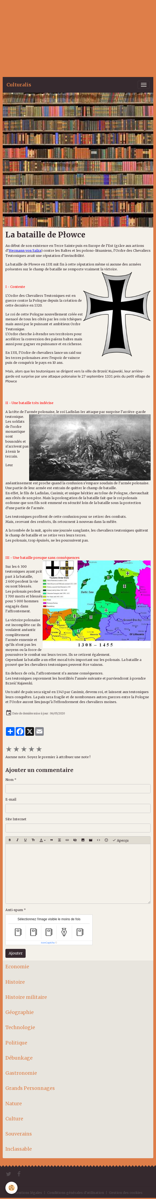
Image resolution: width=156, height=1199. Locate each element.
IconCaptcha (48, 942)
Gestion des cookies (126, 1193)
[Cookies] (11, 1188)
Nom (9, 780)
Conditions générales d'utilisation (75, 1193)
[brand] (18, 84)
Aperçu (120, 840)
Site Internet (15, 819)
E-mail (10, 799)
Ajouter (16, 953)
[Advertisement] (78, 38)
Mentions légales (27, 1193)
